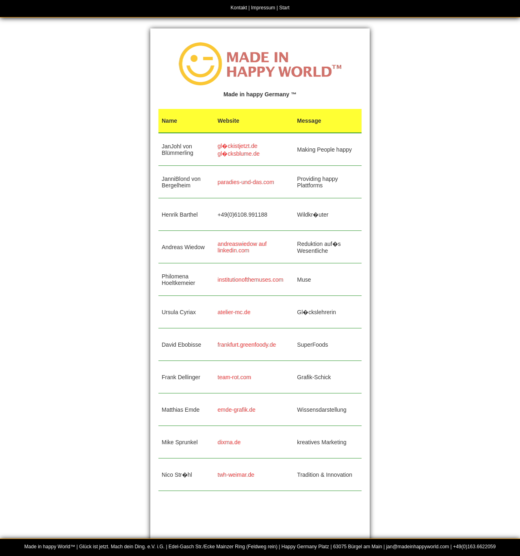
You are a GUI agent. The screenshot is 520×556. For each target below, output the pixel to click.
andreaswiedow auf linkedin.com (242, 247)
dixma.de (229, 442)
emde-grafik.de (237, 409)
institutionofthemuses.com (251, 279)
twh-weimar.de (236, 474)
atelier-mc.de (234, 312)
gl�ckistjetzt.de (238, 146)
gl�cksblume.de (239, 153)
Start (284, 8)
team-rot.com (234, 377)
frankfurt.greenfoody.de (247, 344)
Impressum (263, 8)
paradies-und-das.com (246, 182)
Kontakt (239, 8)
